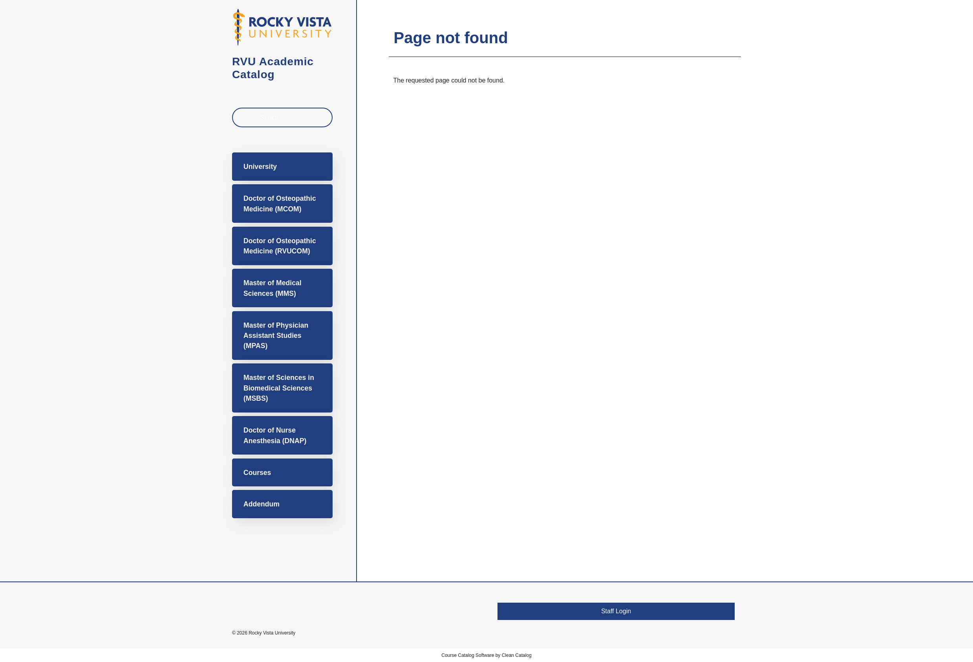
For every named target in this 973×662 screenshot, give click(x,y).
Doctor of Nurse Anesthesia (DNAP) (274, 435)
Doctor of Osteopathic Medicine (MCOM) (279, 203)
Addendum (261, 504)
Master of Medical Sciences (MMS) (272, 288)
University (260, 167)
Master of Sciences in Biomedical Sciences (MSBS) (278, 388)
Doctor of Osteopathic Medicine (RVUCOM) (279, 246)
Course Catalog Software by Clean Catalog (486, 655)
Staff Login (616, 611)
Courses (257, 473)
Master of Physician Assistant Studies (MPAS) (275, 335)
